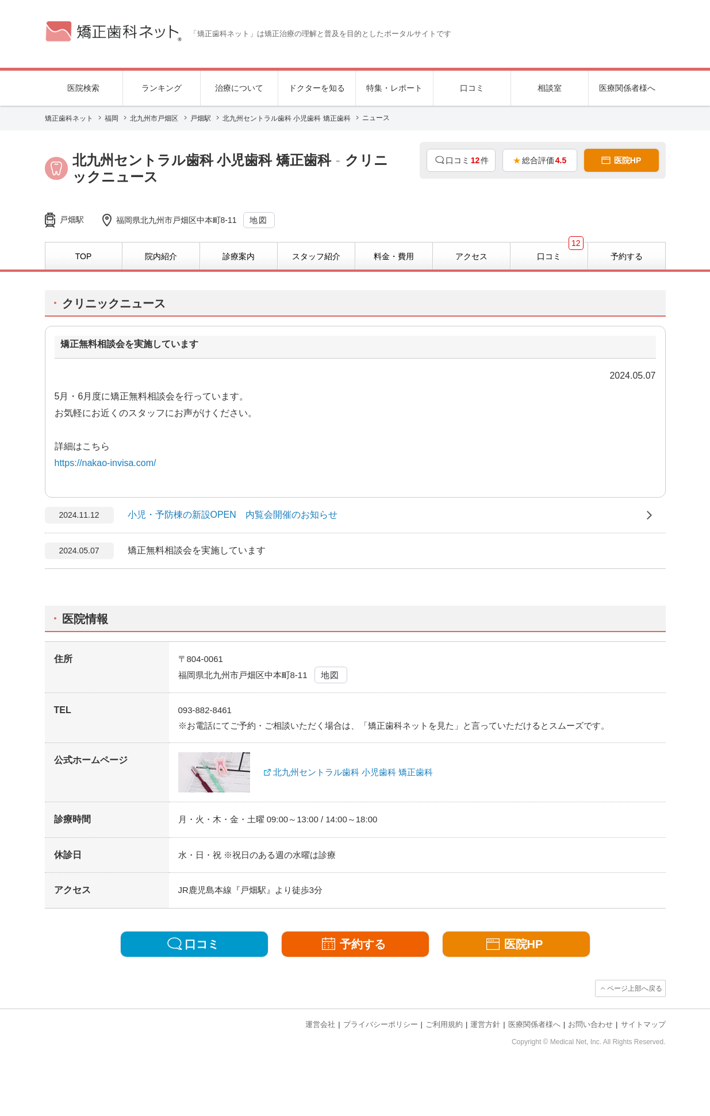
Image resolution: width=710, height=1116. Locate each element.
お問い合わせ (590, 1024)
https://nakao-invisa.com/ (105, 463)
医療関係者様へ (627, 88)
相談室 (550, 88)
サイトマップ (643, 1024)
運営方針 (485, 1024)
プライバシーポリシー (380, 1024)
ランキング (161, 88)
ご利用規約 (444, 1024)
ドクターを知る (317, 88)
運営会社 (320, 1024)
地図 (258, 220)
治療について (239, 88)
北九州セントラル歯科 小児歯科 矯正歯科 (353, 772)
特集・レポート (394, 88)
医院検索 (83, 88)
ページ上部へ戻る (634, 988)
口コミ (472, 88)
